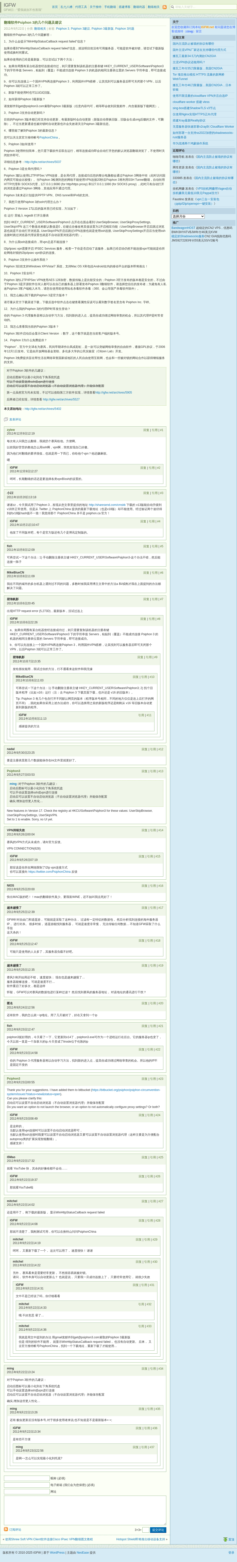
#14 (160, 830)
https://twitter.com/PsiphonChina (49, 871)
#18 (157, 940)
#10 (152, 677)
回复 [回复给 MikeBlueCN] (146, 572)
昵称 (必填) (58, 1478)
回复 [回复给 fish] (146, 546)
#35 (157, 1409)
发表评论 (15, 419)
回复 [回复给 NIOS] (145, 886)
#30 (154, 1262)
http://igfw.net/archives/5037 (43, 162)
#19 (160, 965)
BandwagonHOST (183, 228)
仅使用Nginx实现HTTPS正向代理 (195, 114)
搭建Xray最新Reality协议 (189, 120)
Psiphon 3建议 (80, 28)
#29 (154, 1239)
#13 (160, 771)
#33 (149, 1326)
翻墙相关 (154, 7)
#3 (161, 493)
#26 (157, 1176)
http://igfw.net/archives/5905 (113, 392)
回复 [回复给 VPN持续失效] (145, 830)
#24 (157, 1115)
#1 (161, 430)
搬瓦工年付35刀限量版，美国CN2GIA (197, 68)
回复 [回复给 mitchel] (145, 1201)
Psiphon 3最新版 (103, 28)
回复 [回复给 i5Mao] (145, 1157)
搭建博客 (125, 7)
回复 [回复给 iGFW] (143, 468)
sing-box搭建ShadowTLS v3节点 (194, 108)
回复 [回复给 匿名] (145, 1003)
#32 (149, 1304)
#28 (157, 1220)
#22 (157, 1049)
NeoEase (83, 1558)
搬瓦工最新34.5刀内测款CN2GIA (194, 56)
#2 (158, 468)
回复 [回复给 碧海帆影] (146, 599)
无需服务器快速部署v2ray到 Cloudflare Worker (203, 126)
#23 (160, 1079)
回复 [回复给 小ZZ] (146, 493)
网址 (53, 1491)
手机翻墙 (110, 7)
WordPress (57, 1558)
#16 (160, 886)
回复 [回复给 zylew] (146, 430)
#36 (154, 1428)
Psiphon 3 (62, 28)
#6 (161, 572)
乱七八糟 (66, 7)
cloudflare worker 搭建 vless (191, 102)
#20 (160, 1003)
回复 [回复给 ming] (145, 1368)
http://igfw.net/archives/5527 (61, 399)
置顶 (231, 1545)
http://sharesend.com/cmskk (107, 505)
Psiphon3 (13, 771)
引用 (155, 430)
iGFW (10, 5)
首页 (55, 7)
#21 (160, 1026)
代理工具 (81, 7)
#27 (160, 1201)
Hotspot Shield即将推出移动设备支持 (140, 1545)
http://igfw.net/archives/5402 (43, 409)
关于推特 (96, 7)
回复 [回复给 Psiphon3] (145, 771)
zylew (11, 430)
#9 (155, 657)
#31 (152, 1285)
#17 (160, 908)
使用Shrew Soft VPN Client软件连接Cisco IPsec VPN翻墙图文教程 (49, 1545)
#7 (161, 599)
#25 (160, 1157)
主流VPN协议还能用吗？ (189, 62)
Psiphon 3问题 (124, 28)
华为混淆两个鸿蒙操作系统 (190, 143)
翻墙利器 (139, 7)
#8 (158, 619)
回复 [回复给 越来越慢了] (145, 908)
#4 (158, 521)
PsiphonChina (48, 137)
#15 (157, 856)
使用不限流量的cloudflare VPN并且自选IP (200, 96)
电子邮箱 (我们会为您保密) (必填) (73, 1485)
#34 (160, 1368)
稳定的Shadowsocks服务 (187, 236)
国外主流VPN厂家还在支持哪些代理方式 (199, 50)
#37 (152, 1447)
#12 (160, 749)
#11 (149, 715)
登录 (231, 1558)
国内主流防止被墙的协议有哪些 (193, 43)
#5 (161, 546)
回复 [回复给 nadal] (145, 749)
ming (13, 784)
